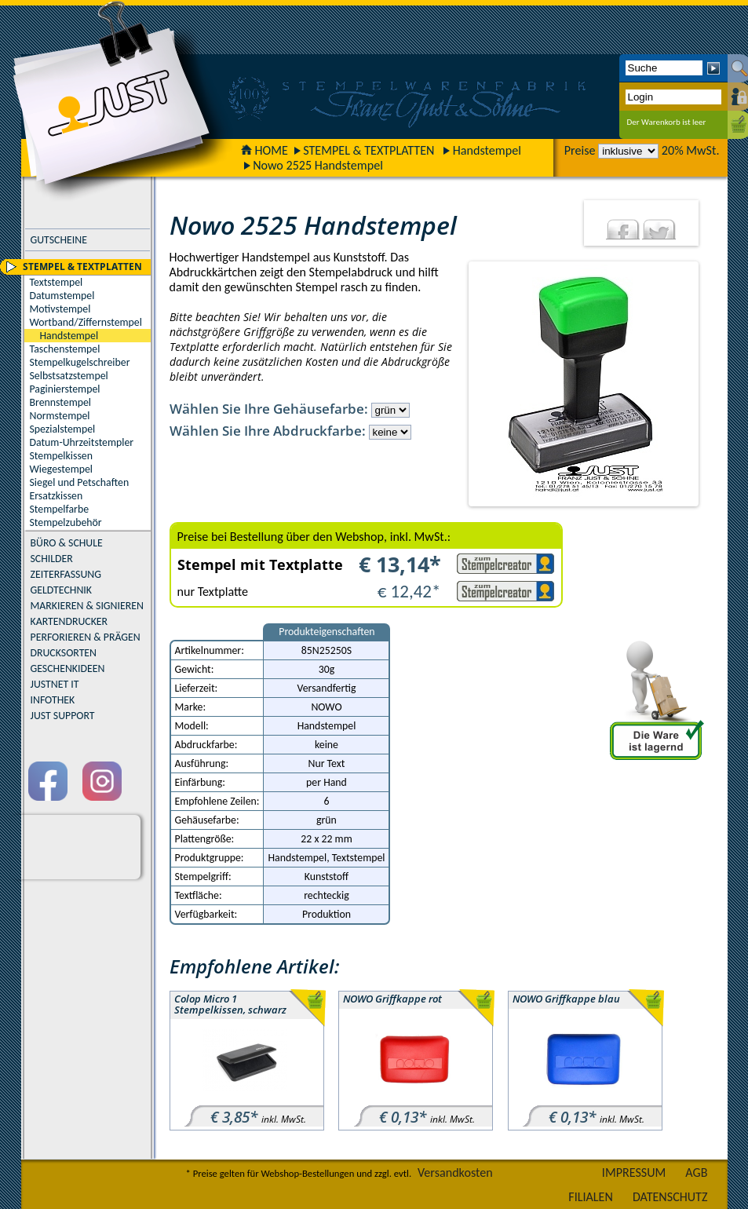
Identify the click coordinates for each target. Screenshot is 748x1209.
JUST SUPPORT (63, 715)
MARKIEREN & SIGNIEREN (87, 605)
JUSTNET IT (55, 684)
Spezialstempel (63, 429)
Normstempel (60, 415)
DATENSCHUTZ (670, 1196)
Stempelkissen (61, 455)
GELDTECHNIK (61, 590)
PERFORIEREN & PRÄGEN (85, 637)
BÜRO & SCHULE (67, 543)
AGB (696, 1172)
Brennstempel (60, 402)
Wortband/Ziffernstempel (86, 322)
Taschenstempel (65, 349)
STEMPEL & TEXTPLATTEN (368, 150)
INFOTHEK (53, 700)
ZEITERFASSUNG (66, 574)
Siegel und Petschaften (80, 482)
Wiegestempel (61, 469)
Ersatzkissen (56, 495)
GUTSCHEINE (59, 240)
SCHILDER (52, 558)
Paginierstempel (65, 389)
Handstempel (487, 150)
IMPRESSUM (634, 1172)
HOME (264, 150)
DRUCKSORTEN (64, 652)
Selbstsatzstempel (69, 375)
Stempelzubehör (66, 522)
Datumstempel (62, 295)
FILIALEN (590, 1196)
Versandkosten (455, 1172)
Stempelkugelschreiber (80, 362)
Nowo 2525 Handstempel (318, 165)
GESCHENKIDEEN (68, 668)
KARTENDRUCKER (69, 621)
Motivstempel (60, 309)
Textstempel (56, 282)
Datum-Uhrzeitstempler (82, 442)
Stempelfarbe (59, 509)
